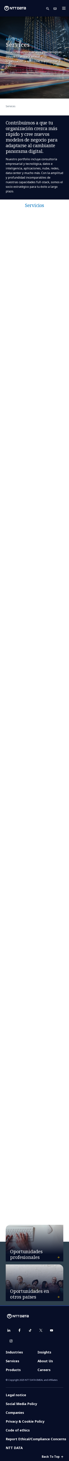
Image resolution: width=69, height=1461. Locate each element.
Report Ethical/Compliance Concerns (36, 1439)
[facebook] (19, 1330)
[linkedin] (9, 1330)
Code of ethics (18, 1430)
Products (13, 1370)
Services (12, 1361)
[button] (50, 8)
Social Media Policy (21, 1404)
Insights (44, 1352)
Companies (15, 1412)
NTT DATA (14, 1448)
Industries (14, 1352)
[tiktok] (30, 1330)
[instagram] (11, 1341)
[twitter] (41, 1330)
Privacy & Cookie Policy (25, 1421)
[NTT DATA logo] (15, 8)
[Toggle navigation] (65, 8)
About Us (45, 1361)
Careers (44, 1370)
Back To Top (52, 1457)
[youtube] (51, 1330)
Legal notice (16, 1395)
